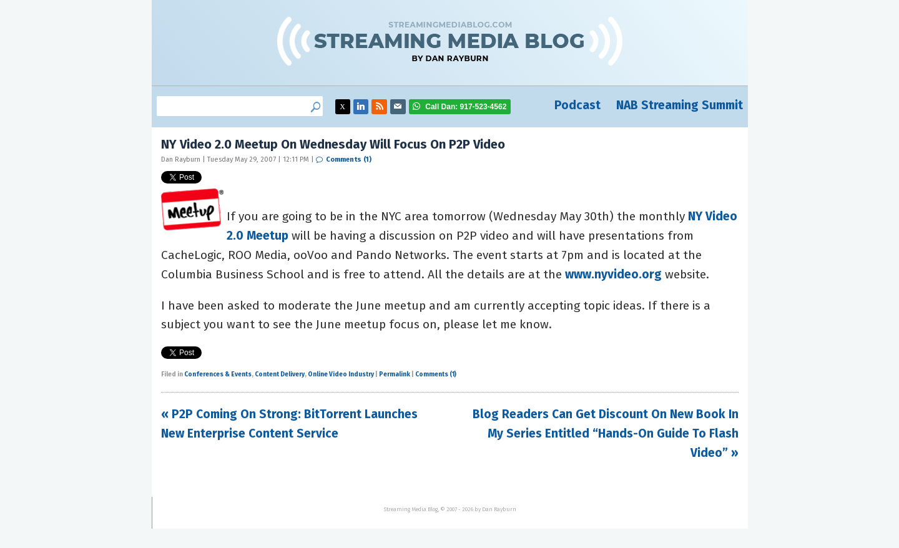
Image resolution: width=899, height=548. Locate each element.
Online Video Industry (341, 374)
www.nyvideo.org (613, 274)
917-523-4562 (465, 106)
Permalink (394, 374)
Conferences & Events (218, 374)
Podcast (577, 105)
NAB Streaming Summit (679, 105)
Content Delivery (280, 374)
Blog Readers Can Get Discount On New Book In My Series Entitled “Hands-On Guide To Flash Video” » (606, 433)
